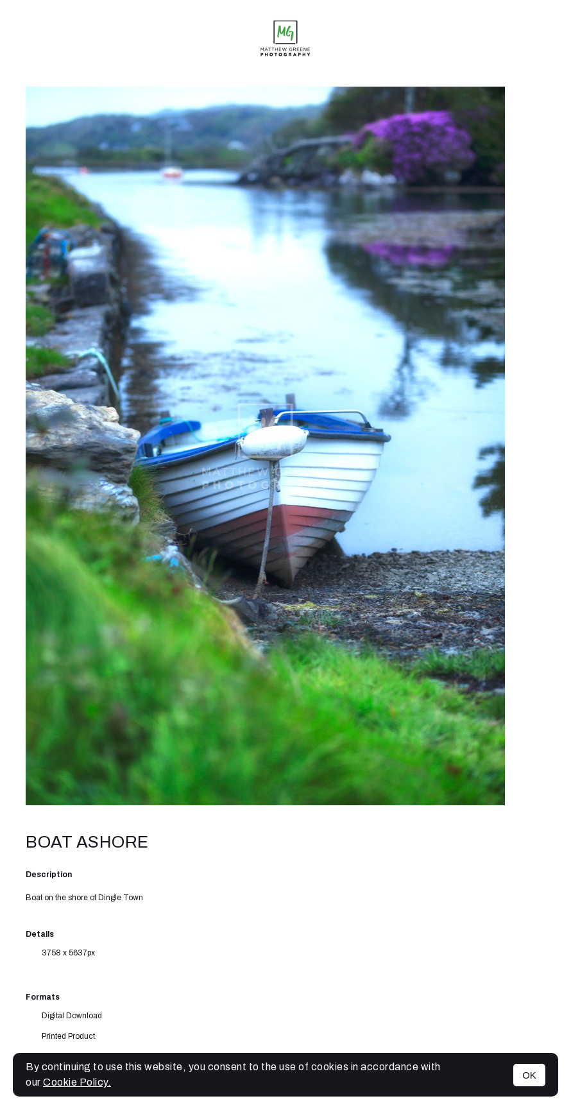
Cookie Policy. (77, 1082)
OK (529, 1075)
